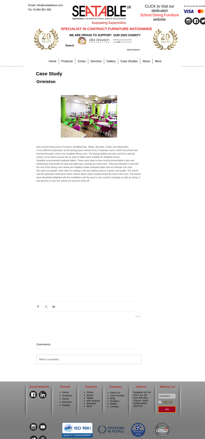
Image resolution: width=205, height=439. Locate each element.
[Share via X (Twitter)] (45, 306)
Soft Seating (93, 400)
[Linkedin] (43, 395)
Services (67, 402)
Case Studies (117, 395)
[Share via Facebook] (37, 306)
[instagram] (188, 21)
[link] (137, 49)
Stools (90, 395)
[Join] (167, 409)
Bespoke (91, 403)
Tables (90, 398)
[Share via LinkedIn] (53, 306)
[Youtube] (43, 427)
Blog (112, 398)
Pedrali (66, 405)
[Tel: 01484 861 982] (39, 9)
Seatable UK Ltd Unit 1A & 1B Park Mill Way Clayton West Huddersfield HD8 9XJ (142, 399)
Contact (114, 406)
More (89, 406)
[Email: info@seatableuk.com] (45, 5)
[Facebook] (33, 395)
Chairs (90, 392)
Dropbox (114, 401)
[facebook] (196, 21)
